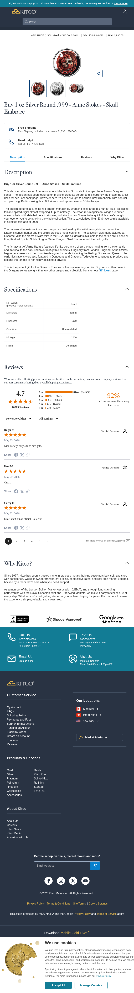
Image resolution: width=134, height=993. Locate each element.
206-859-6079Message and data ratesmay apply (93, 642)
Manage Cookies (91, 985)
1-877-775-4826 (35, 143)
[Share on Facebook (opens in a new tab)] (16, 455)
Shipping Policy (16, 715)
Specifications (53, 157)
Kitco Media (14, 833)
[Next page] (47, 541)
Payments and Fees (19, 719)
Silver (10, 774)
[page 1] (8, 541)
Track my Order (16, 731)
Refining (39, 782)
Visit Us (86, 657)
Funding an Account (19, 727)
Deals (37, 770)
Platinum (12, 778)
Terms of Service (106, 913)
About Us (12, 820)
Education (13, 740)
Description (17, 157)
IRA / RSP (40, 790)
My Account (14, 707)
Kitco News (14, 829)
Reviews (86, 157)
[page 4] (32, 541)
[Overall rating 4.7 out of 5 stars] (20, 401)
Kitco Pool (40, 774)
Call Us (24, 635)
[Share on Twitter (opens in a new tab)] (22, 454)
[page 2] (16, 541)
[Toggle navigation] (127, 171)
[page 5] (39, 541)
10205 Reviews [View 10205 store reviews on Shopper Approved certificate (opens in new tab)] (24, 407)
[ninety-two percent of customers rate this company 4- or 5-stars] (113, 399)
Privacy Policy (103, 976)
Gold (10, 770)
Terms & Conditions (58, 903)
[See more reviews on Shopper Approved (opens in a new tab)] (28, 455)
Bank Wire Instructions (20, 723)
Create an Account (18, 736)
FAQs (10, 711)
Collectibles (14, 790)
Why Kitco (117, 157)
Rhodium (12, 786)
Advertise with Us (17, 837)
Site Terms (79, 903)
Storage (39, 786)
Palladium (13, 782)
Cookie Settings (97, 903)
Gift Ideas (105, 270)
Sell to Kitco (41, 778)
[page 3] (24, 541)
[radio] (67, 392)
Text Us (86, 635)
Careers (12, 825)
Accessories (14, 795)
